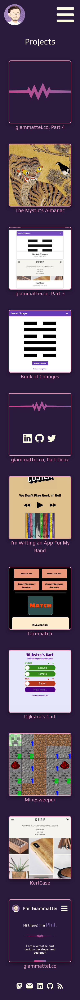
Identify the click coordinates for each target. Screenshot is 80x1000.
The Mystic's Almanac (40, 210)
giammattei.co (40, 966)
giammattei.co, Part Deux (40, 459)
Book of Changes (40, 376)
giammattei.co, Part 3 (40, 293)
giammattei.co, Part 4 (40, 127)
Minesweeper (40, 799)
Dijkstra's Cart (40, 716)
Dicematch (40, 633)
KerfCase (40, 883)
